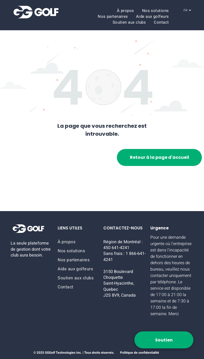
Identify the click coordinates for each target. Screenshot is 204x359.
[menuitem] (125, 11)
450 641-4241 (116, 248)
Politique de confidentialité (139, 352)
